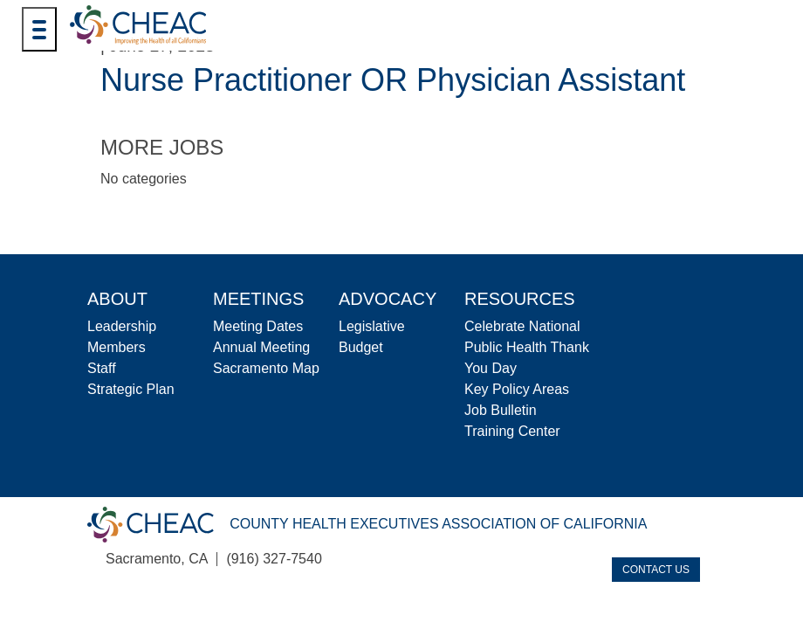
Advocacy (387, 298)
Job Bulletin (500, 410)
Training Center (512, 431)
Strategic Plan (131, 389)
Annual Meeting (261, 347)
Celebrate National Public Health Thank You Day (526, 347)
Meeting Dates (258, 326)
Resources (519, 298)
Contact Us (656, 569)
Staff (101, 368)
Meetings (258, 298)
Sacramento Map (266, 368)
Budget (361, 347)
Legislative (372, 326)
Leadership (121, 326)
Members (116, 347)
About (117, 298)
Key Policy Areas (516, 389)
